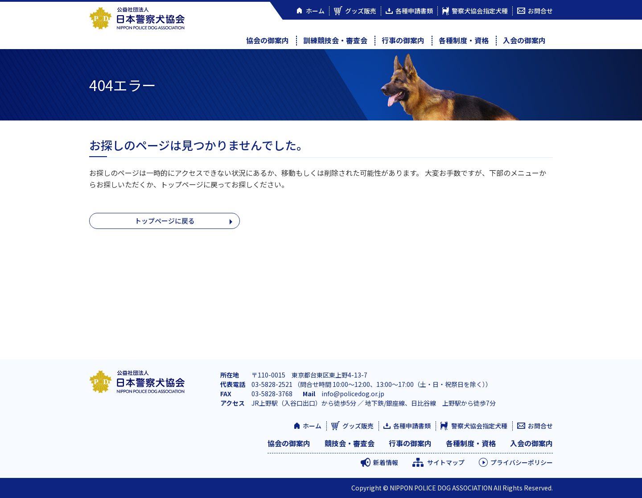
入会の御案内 (524, 40)
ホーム (312, 425)
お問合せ (540, 425)
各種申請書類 (412, 425)
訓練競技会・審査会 (335, 40)
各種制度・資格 (464, 40)
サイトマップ (446, 462)
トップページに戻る (164, 221)
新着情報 (385, 462)
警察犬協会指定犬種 (479, 425)
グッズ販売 (358, 425)
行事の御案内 (403, 40)
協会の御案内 (267, 40)
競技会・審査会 (349, 443)
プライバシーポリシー (521, 462)
